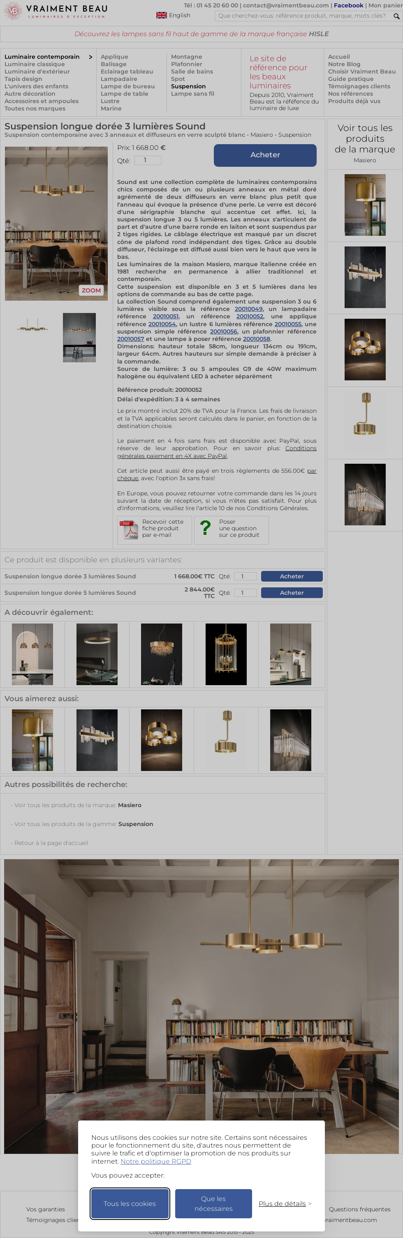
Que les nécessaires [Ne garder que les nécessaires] (214, 1204)
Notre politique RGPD (155, 1161)
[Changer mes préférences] (281, 1203)
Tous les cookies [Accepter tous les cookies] (130, 1204)
